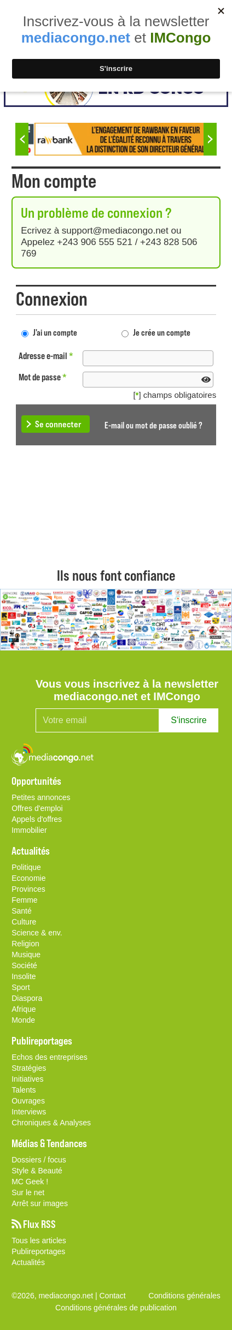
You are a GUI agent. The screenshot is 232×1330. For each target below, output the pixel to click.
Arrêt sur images (39, 1203)
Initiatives (27, 1079)
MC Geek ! (29, 1181)
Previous (21, 139)
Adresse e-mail (46, 355)
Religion (25, 943)
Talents (23, 1090)
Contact (113, 1295)
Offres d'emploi (36, 808)
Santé (21, 910)
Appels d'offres (36, 819)
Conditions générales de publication (116, 1307)
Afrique (23, 1009)
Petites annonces (40, 797)
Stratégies (28, 1068)
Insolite (23, 976)
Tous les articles (38, 1240)
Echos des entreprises (49, 1057)
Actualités (28, 1262)
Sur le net (27, 1192)
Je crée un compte (161, 332)
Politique (26, 867)
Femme (24, 900)
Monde (23, 1020)
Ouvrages (28, 1100)
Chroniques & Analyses (51, 1122)
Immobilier (29, 830)
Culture (23, 921)
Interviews (28, 1111)
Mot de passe (43, 377)
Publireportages (38, 1251)
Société (24, 965)
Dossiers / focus (38, 1159)
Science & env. (36, 932)
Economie (28, 878)
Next (210, 139)
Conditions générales (184, 1295)
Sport (20, 987)
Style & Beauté (36, 1170)
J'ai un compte (55, 332)
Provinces (28, 889)
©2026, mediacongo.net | (55, 1295)
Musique (25, 954)
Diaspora (26, 998)
